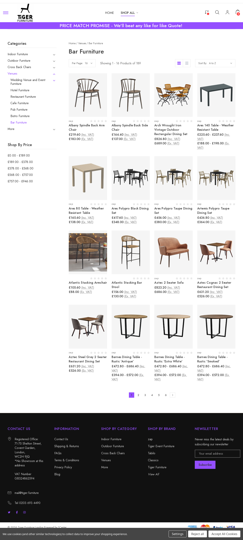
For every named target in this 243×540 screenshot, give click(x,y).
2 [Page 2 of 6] (138, 395)
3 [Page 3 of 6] (145, 395)
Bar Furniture (18, 122)
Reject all (197, 534)
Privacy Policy (63, 467)
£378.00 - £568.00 (20, 168)
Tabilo (151, 453)
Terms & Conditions (66, 460)
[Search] (217, 12)
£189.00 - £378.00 (20, 162)
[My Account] (227, 13)
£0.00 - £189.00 (19, 155)
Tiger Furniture (157, 467)
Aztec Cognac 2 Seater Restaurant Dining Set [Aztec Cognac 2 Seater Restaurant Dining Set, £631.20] (214, 284)
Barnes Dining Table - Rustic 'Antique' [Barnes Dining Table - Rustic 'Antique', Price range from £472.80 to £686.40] (127, 359)
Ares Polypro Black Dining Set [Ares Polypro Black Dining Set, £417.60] (130, 210)
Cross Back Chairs (19, 67)
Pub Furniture (19, 110)
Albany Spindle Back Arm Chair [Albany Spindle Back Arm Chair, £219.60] (87, 127)
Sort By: (202, 63)
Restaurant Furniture (23, 97)
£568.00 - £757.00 (20, 175)
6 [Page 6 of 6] (166, 395)
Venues (12, 74)
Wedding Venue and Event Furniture (27, 82)
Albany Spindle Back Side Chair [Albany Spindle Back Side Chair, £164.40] (130, 127)
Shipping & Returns (66, 446)
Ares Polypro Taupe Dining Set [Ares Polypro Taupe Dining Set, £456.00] (173, 210)
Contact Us (61, 439)
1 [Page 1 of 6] (131, 395)
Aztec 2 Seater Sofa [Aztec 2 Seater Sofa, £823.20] (169, 282)
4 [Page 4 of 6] (152, 395)
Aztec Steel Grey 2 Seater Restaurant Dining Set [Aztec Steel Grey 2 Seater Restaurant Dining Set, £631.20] (88, 359)
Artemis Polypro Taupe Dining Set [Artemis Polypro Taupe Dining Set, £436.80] (213, 210)
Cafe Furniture (19, 103)
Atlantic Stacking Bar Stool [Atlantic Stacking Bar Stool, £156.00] (127, 284)
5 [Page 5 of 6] (159, 395)
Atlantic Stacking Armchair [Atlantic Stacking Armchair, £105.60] (88, 282)
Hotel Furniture (19, 90)
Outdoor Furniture (19, 61)
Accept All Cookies (224, 534)
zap (150, 439)
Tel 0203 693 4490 (27, 503)
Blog (57, 474)
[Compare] (207, 12)
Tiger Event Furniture (161, 446)
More (11, 129)
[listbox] (220, 63)
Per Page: (77, 63)
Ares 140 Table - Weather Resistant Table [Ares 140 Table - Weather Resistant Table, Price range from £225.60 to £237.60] (215, 127)
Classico (153, 460)
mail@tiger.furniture (27, 493)
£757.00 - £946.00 (20, 181)
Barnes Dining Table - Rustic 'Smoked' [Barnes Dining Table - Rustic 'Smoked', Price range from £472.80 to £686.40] (212, 359)
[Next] (172, 395)
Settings (177, 534)
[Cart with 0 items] (237, 12)
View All (153, 474)
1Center (62, 527)
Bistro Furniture (20, 116)
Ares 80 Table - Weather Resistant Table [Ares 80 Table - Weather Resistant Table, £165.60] (86, 210)
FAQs (58, 453)
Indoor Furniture (18, 54)
